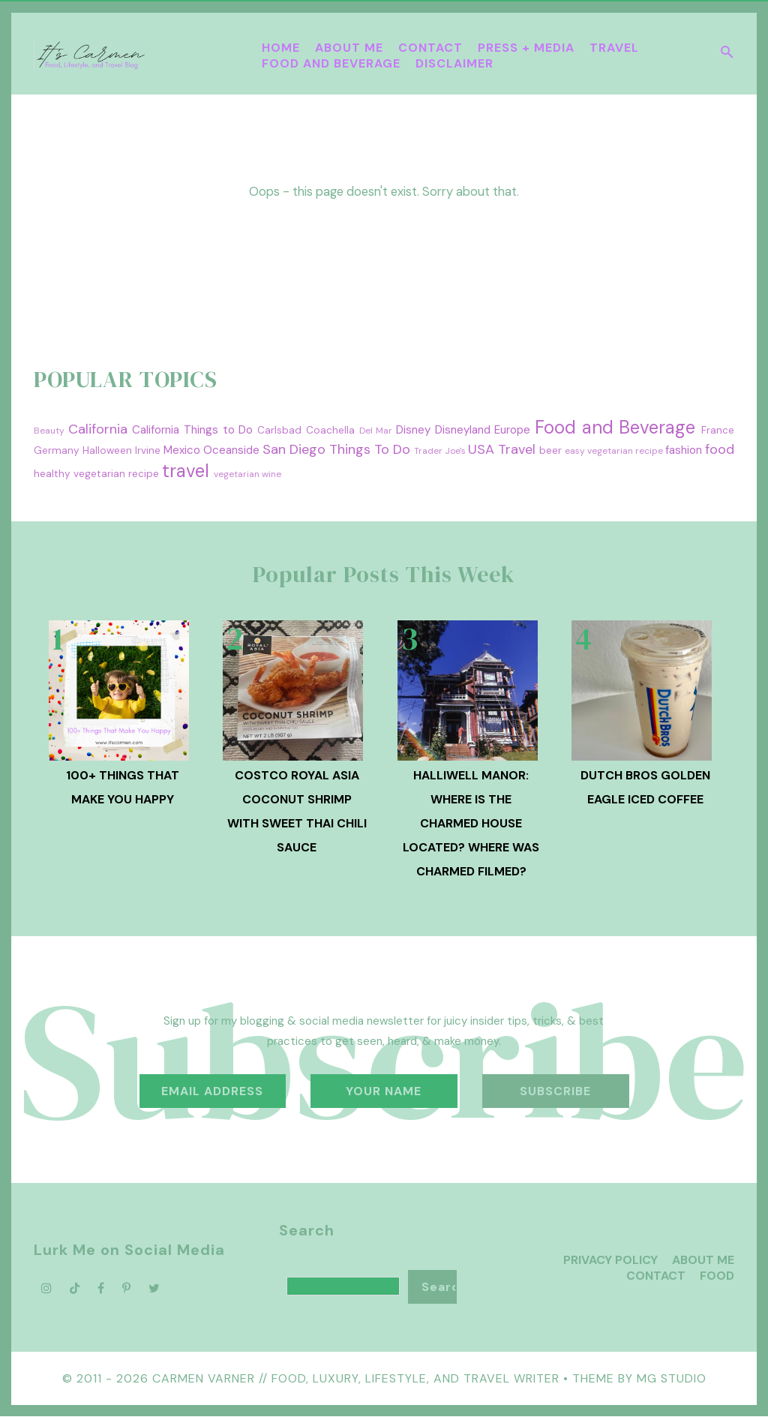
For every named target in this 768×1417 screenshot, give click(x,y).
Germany (57, 450)
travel (185, 470)
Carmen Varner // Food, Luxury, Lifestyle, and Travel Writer (356, 1378)
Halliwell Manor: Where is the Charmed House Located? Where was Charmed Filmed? (471, 823)
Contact (430, 48)
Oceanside (231, 450)
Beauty (49, 431)
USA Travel (502, 449)
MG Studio (671, 1378)
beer (550, 450)
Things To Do (369, 449)
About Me (349, 48)
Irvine (147, 450)
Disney (413, 429)
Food (717, 1275)
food (719, 449)
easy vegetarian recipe (614, 451)
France (717, 430)
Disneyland (462, 429)
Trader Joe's (440, 451)
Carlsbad (279, 430)
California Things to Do (192, 429)
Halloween (107, 450)
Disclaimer (455, 63)
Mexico (182, 450)
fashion (683, 450)
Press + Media (526, 48)
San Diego (294, 449)
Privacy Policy (610, 1260)
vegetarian (237, 474)
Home (281, 48)
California (98, 429)
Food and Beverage (331, 63)
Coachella (330, 430)
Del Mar (376, 431)
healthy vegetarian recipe (96, 473)
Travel (614, 48)
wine (271, 474)
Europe (512, 429)
